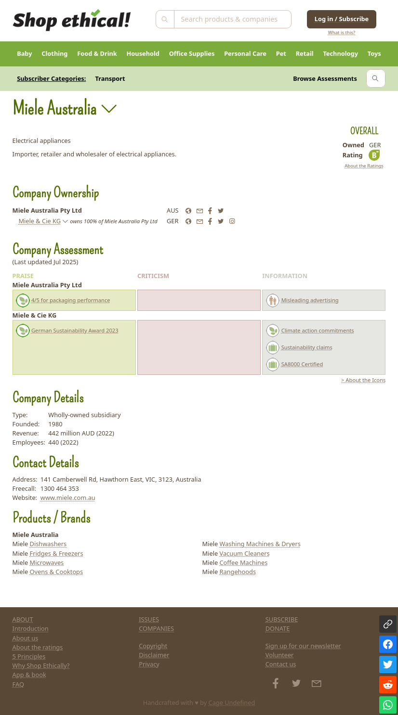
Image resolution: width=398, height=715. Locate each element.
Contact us (280, 664)
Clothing (54, 53)
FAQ (18, 684)
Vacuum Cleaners (244, 553)
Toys (374, 53)
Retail (305, 53)
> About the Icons (363, 379)
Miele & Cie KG (39, 221)
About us (26, 638)
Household (143, 53)
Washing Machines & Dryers (259, 543)
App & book (29, 674)
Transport (110, 78)
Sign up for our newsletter (303, 645)
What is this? (341, 32)
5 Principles (29, 656)
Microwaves (47, 562)
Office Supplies (192, 53)
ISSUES (149, 619)
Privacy (149, 664)
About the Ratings (364, 166)
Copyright (153, 645)
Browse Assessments (325, 78)
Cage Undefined (232, 702)
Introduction (31, 628)
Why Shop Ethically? (41, 665)
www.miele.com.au (67, 497)
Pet (281, 53)
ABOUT (23, 619)
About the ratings (38, 647)
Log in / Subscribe (342, 18)
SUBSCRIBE (281, 619)
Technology (340, 53)
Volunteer (279, 655)
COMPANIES (156, 628)
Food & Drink (97, 53)
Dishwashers (48, 543)
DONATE (277, 628)
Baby (24, 53)
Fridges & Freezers (56, 553)
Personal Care (245, 53)
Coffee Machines (243, 562)
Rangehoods (237, 571)
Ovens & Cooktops (56, 571)
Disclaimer (154, 655)
